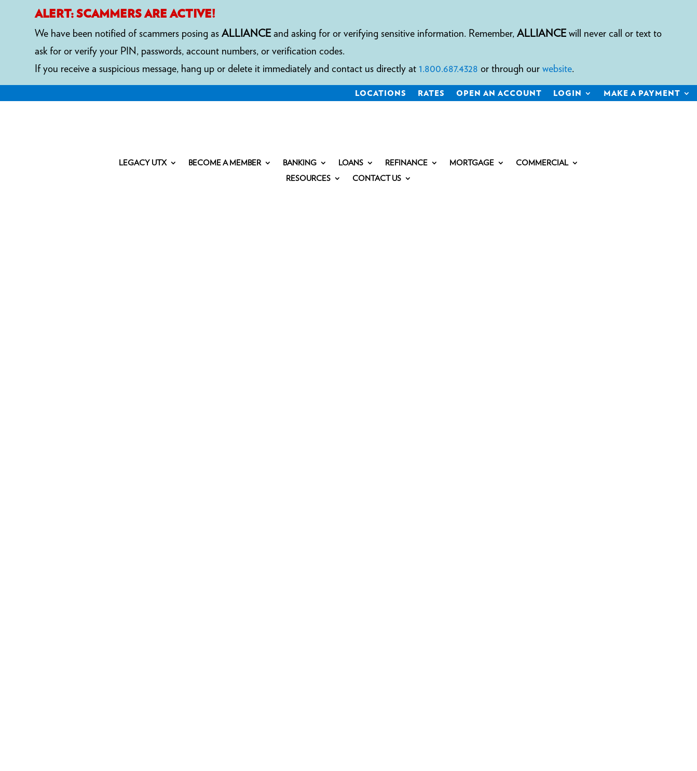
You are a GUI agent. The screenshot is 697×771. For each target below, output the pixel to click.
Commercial (542, 163)
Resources (308, 179)
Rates (431, 94)
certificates (310, 438)
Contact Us (376, 179)
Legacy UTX (143, 163)
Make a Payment (642, 94)
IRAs (80, 456)
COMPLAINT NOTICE (193, 532)
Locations (380, 94)
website (557, 68)
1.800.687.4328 (448, 68)
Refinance (406, 163)
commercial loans (259, 456)
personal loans (182, 456)
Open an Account (499, 94)
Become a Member (224, 163)
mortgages (120, 456)
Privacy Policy (279, 532)
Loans (350, 163)
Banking (300, 163)
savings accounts (241, 438)
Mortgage (471, 163)
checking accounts (156, 438)
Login (567, 94)
